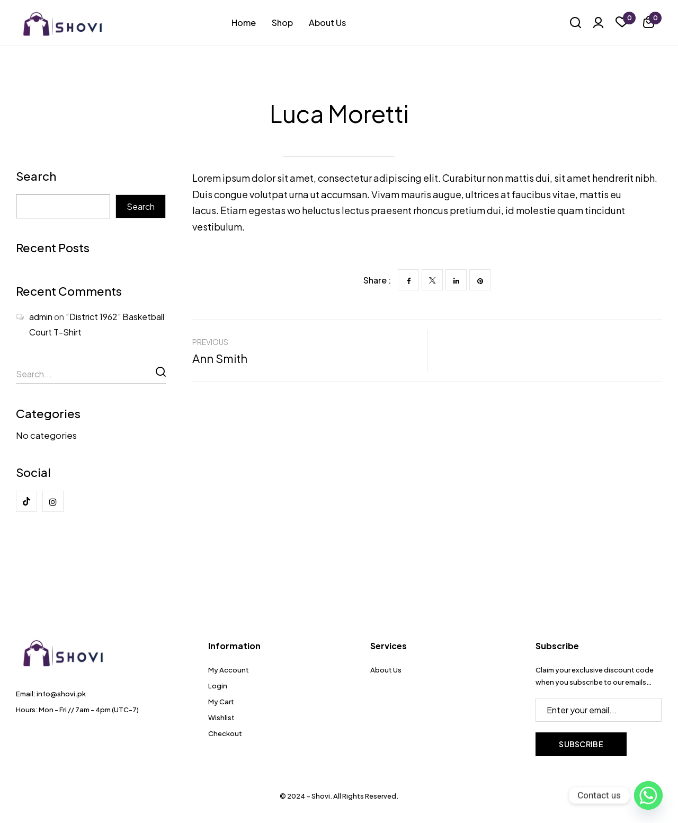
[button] (648, 23)
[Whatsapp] (648, 795)
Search (36, 177)
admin (40, 316)
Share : (377, 280)
